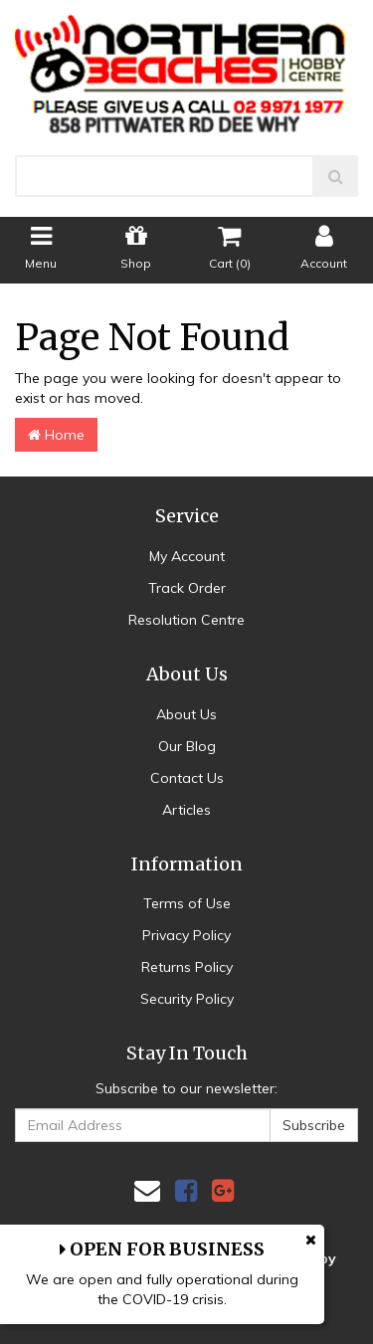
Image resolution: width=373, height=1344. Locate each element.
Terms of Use (187, 903)
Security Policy (187, 999)
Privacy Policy (186, 935)
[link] (186, 1190)
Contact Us (187, 778)
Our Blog (187, 746)
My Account (187, 556)
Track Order (187, 588)
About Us (186, 714)
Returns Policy (187, 967)
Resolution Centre (186, 620)
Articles (186, 810)
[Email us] (147, 1190)
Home (56, 435)
